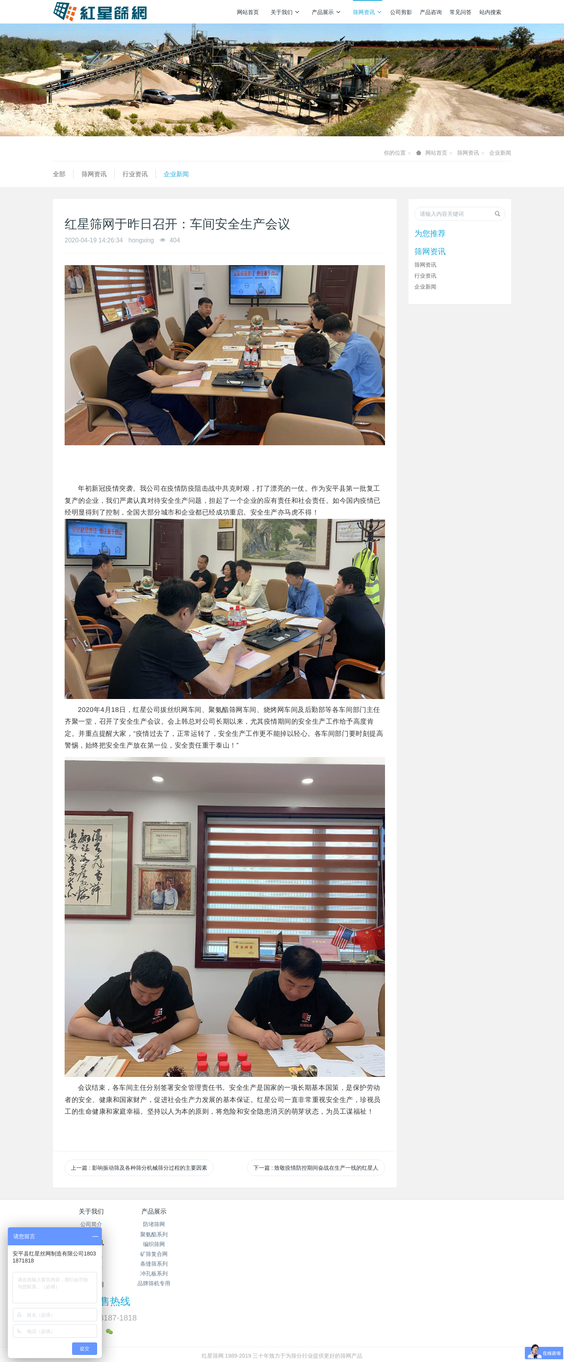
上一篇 (139, 1168)
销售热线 (415, 1217)
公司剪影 (401, 12)
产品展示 (326, 12)
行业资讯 (135, 174)
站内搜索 (490, 12)
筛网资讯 (367, 12)
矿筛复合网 (167, 1254)
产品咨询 (431, 12)
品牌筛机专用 (167, 1283)
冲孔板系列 (167, 1273)
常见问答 (461, 12)
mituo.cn (328, 1345)
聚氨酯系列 (167, 1234)
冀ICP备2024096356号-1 (238, 1335)
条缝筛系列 (167, 1264)
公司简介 (91, 1224)
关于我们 (285, 12)
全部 (59, 174)
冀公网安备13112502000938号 (313, 1335)
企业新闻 (500, 153)
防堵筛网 (168, 1224)
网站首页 (248, 12)
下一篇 (316, 1168)
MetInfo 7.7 (269, 1345)
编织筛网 (168, 1244)
